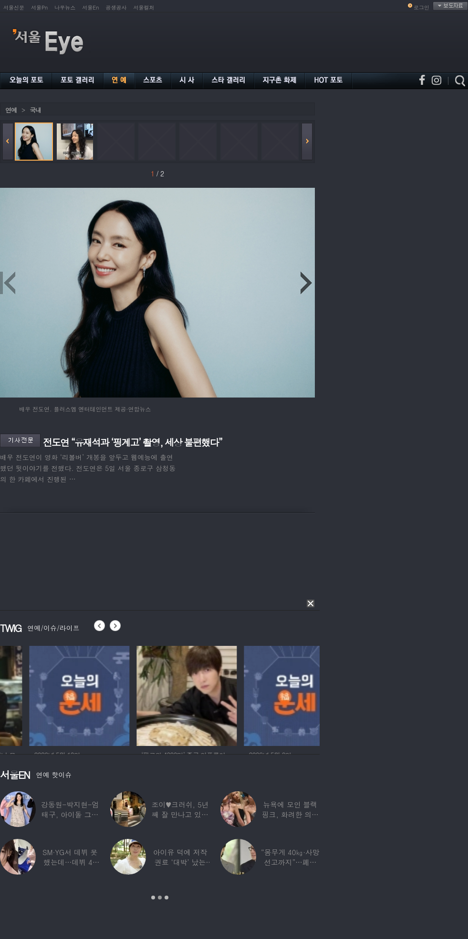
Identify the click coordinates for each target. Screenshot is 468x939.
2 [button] (160, 897)
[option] (141, 694)
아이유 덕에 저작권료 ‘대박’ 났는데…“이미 (180, 862)
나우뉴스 (64, 7)
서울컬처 (144, 7)
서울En (90, 7)
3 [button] (166, 897)
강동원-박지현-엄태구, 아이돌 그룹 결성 (70, 814)
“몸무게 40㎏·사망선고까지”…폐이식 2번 (290, 862)
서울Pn (39, 7)
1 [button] (153, 897)
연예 (11, 109)
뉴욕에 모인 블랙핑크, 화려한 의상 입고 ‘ (290, 814)
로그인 (421, 7)
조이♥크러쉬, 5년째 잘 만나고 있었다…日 (180, 814)
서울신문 (13, 7)
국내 (35, 109)
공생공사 (116, 7)
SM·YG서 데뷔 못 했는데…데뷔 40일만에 (69, 862)
